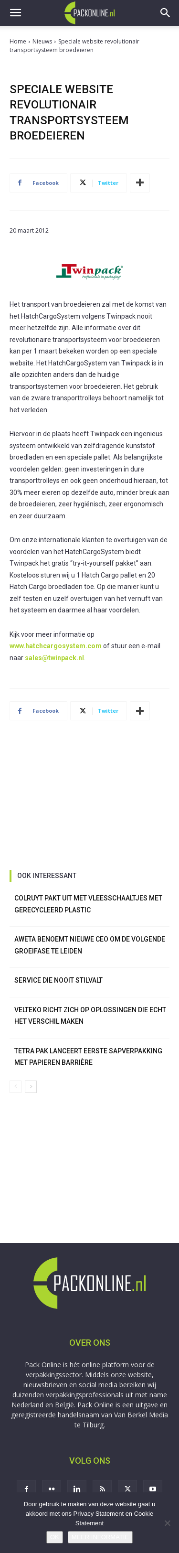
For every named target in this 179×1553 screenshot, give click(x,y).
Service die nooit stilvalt (58, 980)
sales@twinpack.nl (54, 658)
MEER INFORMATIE (100, 1537)
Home (18, 41)
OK (54, 1537)
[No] (167, 1523)
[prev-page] (15, 1087)
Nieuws (42, 41)
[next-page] (31, 1087)
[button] (15, 13)
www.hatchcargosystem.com (56, 646)
